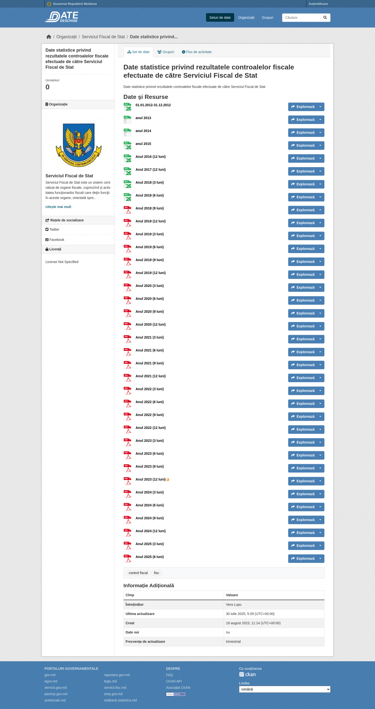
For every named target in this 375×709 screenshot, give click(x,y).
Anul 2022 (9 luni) (150, 415)
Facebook (54, 240)
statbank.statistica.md (120, 700)
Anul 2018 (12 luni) (151, 221)
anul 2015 (143, 144)
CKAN (247, 674)
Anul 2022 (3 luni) (150, 389)
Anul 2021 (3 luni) (150, 337)
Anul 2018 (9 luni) (150, 208)
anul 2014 (143, 131)
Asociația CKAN (178, 688)
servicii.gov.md (56, 688)
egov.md (51, 681)
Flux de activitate (197, 52)
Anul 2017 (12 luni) (151, 169)
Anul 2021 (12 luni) (151, 376)
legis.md (110, 681)
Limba (244, 683)
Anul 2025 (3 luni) (150, 544)
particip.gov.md (56, 694)
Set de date (138, 52)
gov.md (50, 675)
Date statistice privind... (154, 36)
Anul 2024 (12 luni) (151, 531)
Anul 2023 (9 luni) (150, 466)
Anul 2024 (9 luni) (150, 518)
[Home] (48, 36)
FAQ (169, 675)
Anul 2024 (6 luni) (150, 505)
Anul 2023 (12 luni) (153, 479)
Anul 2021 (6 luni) (150, 350)
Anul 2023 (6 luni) (150, 453)
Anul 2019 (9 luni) (150, 260)
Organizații (246, 17)
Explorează (303, 107)
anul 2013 (143, 118)
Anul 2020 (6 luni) (150, 299)
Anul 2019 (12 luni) (151, 273)
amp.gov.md (113, 694)
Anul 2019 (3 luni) (150, 234)
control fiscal (138, 573)
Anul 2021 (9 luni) (150, 363)
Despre (173, 669)
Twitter (52, 229)
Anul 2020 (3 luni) (150, 286)
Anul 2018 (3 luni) (150, 182)
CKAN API (174, 681)
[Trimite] (325, 17)
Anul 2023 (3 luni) (150, 441)
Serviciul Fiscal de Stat (103, 36)
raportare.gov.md (117, 675)
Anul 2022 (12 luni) (151, 428)
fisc (156, 573)
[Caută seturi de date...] (306, 17)
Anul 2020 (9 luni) (150, 311)
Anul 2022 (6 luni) (150, 402)
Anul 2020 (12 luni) (151, 324)
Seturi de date (220, 17)
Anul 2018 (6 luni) (150, 195)
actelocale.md (55, 700)
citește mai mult (58, 207)
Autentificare (318, 4)
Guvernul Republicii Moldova (72, 4)
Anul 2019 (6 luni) (150, 247)
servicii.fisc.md (115, 688)
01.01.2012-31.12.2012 (153, 105)
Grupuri (267, 17)
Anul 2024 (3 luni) (150, 492)
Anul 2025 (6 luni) (150, 557)
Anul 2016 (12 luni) (151, 157)
